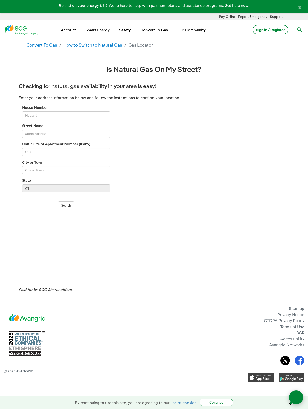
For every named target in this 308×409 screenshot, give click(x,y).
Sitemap (296, 308)
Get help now (236, 5)
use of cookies (183, 402)
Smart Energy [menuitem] (97, 30)
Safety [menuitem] (125, 30)
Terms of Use (292, 326)
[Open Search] (298, 29)
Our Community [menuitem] (191, 30)
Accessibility (292, 338)
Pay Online (227, 16)
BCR (300, 332)
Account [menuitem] (68, 30)
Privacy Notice (291, 314)
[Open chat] (296, 397)
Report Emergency (252, 16)
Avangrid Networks (286, 344)
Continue (216, 402)
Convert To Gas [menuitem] (154, 30)
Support (276, 16)
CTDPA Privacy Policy (284, 320)
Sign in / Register (270, 29)
